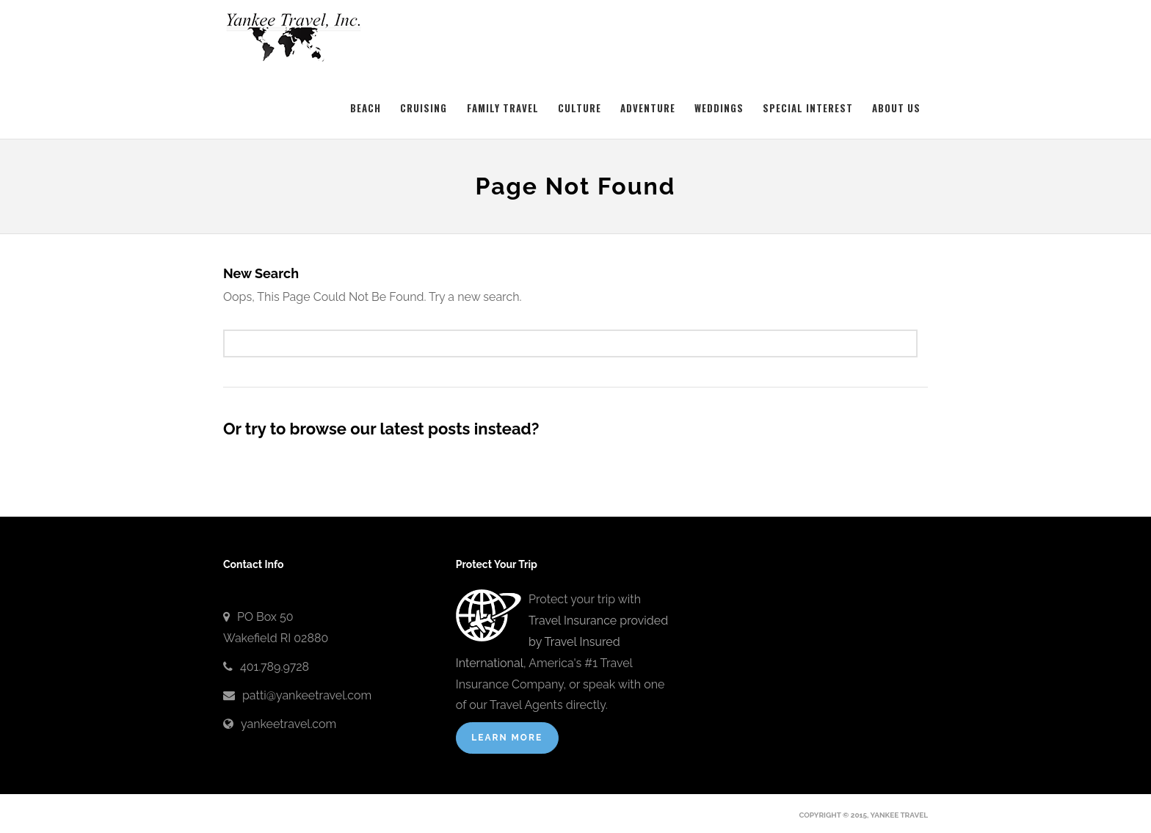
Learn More (506, 737)
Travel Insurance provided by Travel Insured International (562, 642)
